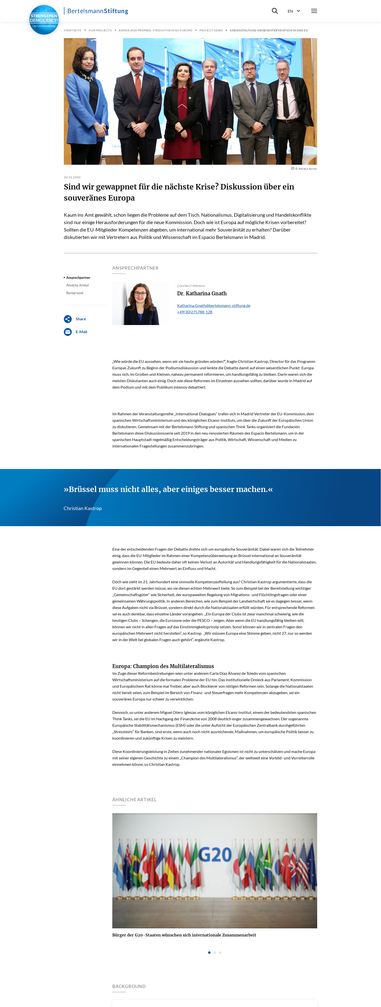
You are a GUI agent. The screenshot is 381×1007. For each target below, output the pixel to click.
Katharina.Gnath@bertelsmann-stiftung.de (213, 305)
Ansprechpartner (78, 278)
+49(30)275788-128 (194, 311)
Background (74, 293)
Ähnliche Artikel (77, 285)
